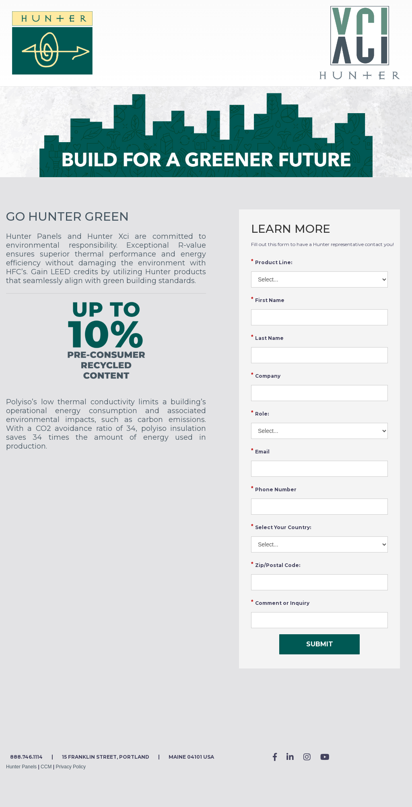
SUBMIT (319, 644)
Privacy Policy (71, 767)
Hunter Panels (21, 767)
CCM (46, 767)
